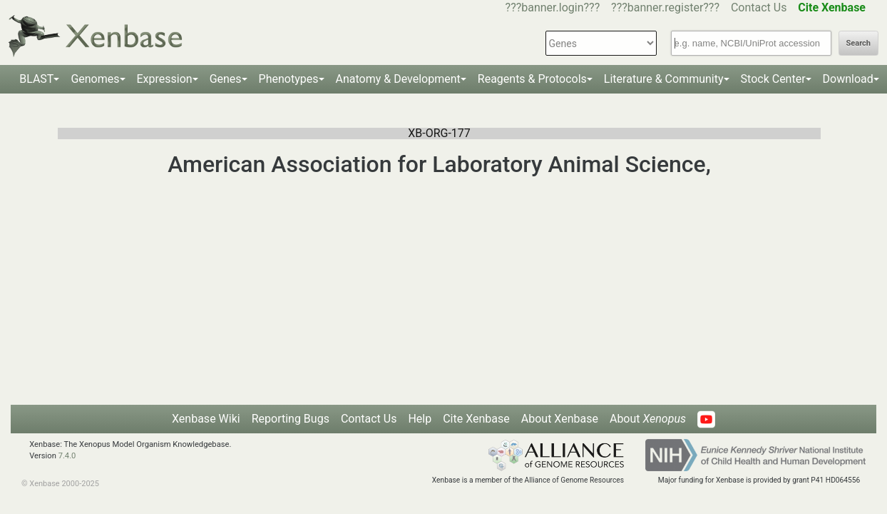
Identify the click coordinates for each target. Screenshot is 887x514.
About (648, 418)
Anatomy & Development (398, 79)
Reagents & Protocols (532, 79)
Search (858, 43)
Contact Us (759, 7)
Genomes (95, 79)
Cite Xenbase (476, 418)
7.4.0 (67, 455)
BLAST (36, 79)
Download (848, 79)
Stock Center (773, 79)
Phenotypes (289, 79)
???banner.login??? (553, 7)
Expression (165, 79)
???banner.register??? (665, 7)
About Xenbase (559, 418)
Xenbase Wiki (206, 418)
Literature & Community (664, 79)
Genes (226, 79)
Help (419, 418)
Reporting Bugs (290, 418)
